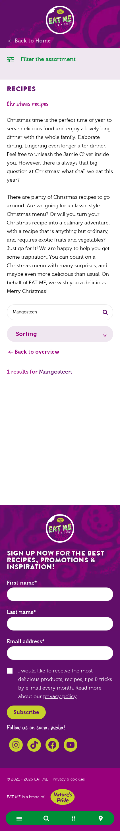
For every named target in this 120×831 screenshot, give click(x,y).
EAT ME (60, 20)
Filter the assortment (41, 59)
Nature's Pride (62, 797)
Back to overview (37, 352)
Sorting (26, 334)
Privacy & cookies (69, 779)
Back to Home (33, 41)
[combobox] (60, 312)
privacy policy (59, 697)
